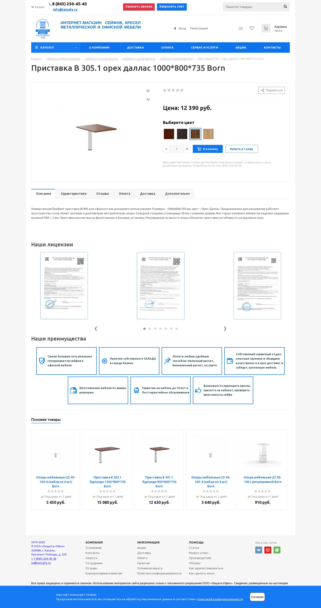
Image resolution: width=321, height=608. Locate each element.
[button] (144, 328)
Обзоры (194, 563)
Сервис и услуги (204, 47)
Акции (240, 47)
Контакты (272, 47)
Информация (148, 542)
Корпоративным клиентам (104, 573)
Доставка (135, 47)
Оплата (167, 47)
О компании (99, 47)
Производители (200, 557)
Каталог (47, 47)
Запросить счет (171, 6)
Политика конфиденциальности (159, 573)
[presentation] (96, 328)
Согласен (257, 597)
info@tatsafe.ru (65, 9)
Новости (91, 557)
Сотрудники (94, 563)
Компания (94, 542)
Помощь (196, 542)
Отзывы (91, 568)
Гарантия (143, 563)
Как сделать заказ (201, 573)
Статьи (194, 547)
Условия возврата (149, 568)
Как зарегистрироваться (206, 568)
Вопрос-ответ (199, 552)
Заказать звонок (139, 6)
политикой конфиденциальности (220, 599)
